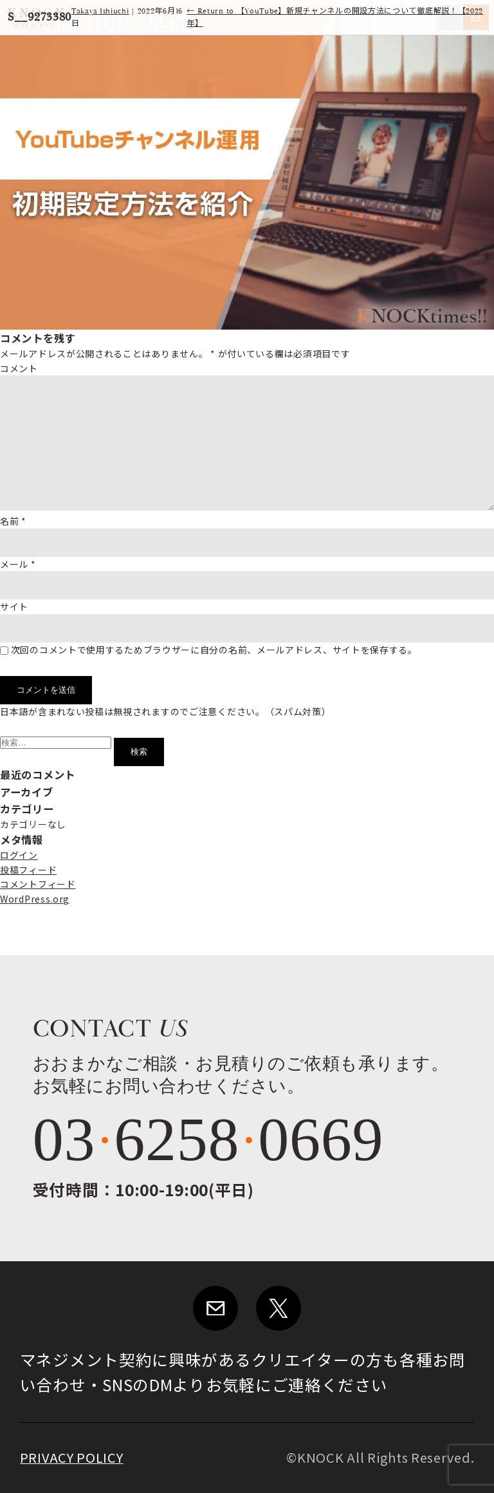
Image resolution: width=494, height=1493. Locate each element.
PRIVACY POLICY (72, 1457)
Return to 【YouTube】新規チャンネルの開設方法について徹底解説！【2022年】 (335, 17)
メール (18, 564)
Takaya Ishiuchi (100, 11)
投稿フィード (28, 869)
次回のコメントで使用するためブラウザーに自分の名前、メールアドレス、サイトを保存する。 (214, 649)
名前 (13, 520)
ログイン (19, 855)
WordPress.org (34, 898)
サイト (14, 606)
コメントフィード (38, 884)
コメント (19, 368)
